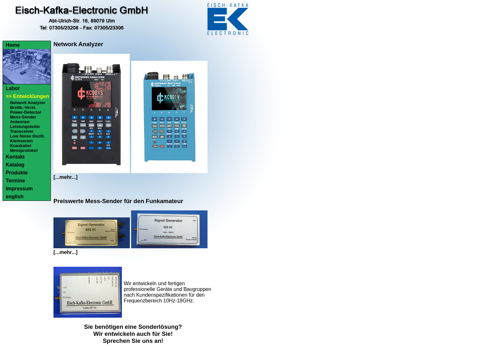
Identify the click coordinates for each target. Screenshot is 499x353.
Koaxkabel (20, 145)
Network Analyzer (27, 102)
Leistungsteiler (25, 126)
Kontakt (15, 156)
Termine (15, 180)
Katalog (15, 164)
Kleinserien (21, 140)
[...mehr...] (65, 177)
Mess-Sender (23, 117)
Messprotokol (24, 150)
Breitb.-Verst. (23, 107)
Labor (13, 88)
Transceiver (21, 131)
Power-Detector (25, 112)
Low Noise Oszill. (27, 136)
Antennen (19, 121)
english (15, 196)
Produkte (17, 172)
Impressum (19, 188)
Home (13, 45)
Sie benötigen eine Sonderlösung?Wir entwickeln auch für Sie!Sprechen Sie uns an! (133, 333)
